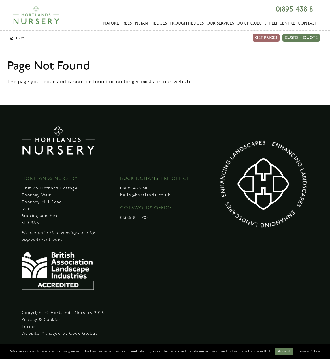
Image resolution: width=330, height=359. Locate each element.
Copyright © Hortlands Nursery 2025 (63, 313)
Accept (284, 351)
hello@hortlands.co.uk (145, 195)
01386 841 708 (134, 218)
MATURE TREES (117, 23)
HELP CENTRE (282, 23)
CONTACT (307, 23)
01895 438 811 (296, 9)
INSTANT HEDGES (150, 23)
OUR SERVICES (220, 23)
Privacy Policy (308, 351)
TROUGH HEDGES (186, 23)
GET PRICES (266, 37)
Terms (29, 327)
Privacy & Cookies (41, 320)
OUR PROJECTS (251, 23)
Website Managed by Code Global (59, 334)
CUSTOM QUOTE (301, 37)
